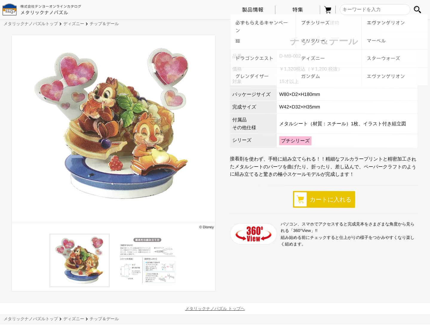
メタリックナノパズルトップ (31, 23)
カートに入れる (322, 199)
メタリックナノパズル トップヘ (215, 308)
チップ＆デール (104, 23)
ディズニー (73, 23)
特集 (297, 9)
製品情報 (252, 9)
